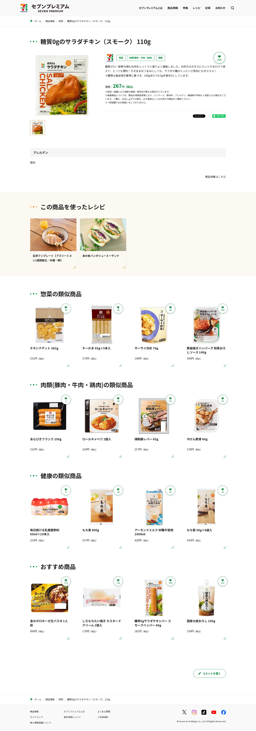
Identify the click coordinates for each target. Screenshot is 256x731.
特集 (185, 8)
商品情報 (173, 8)
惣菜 (61, 21)
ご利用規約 (102, 717)
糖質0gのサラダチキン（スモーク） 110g (88, 21)
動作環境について (72, 717)
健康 (160, 57)
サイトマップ (36, 717)
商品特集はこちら (215, 177)
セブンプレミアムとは (151, 8)
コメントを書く (209, 673)
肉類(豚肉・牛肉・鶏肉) (140, 57)
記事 (207, 8)
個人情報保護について (40, 722)
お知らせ (220, 8)
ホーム (35, 21)
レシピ (196, 8)
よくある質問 (103, 711)
